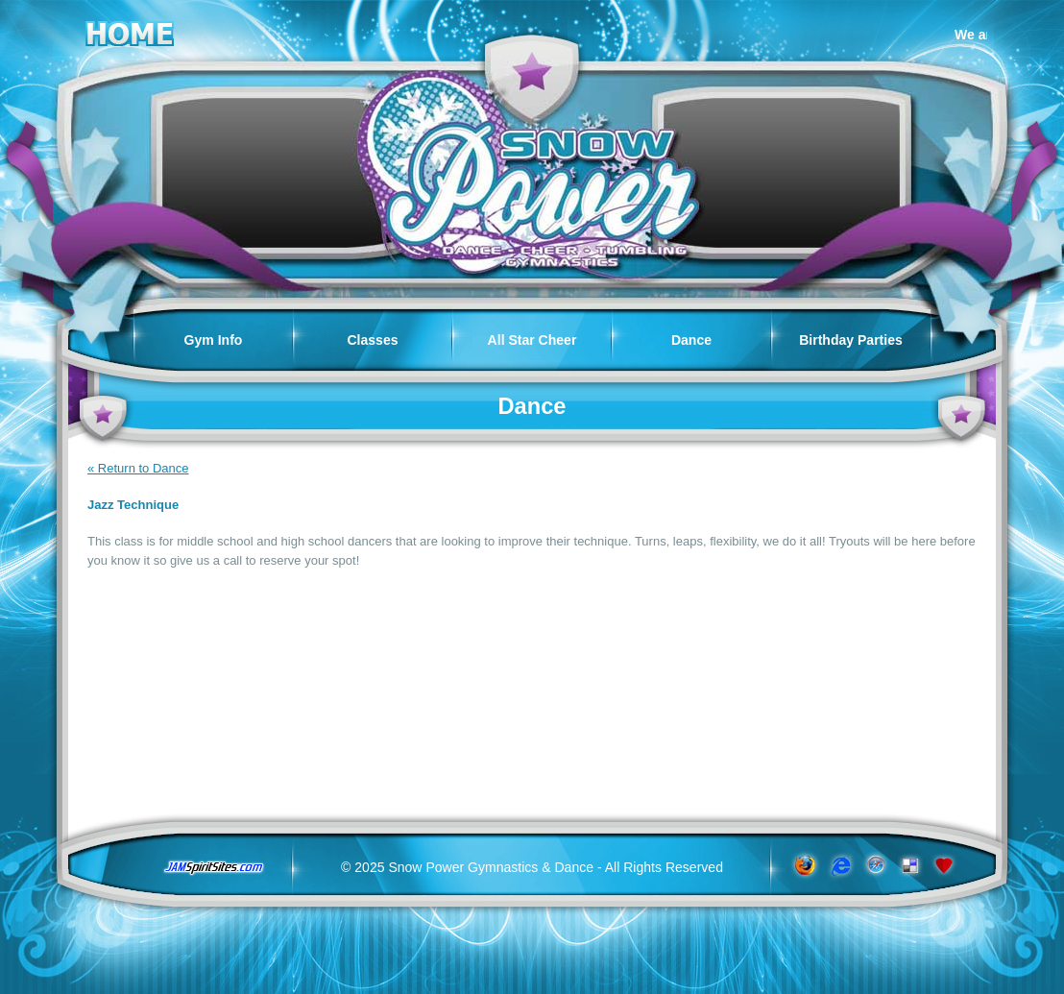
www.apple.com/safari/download (874, 866)
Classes (372, 340)
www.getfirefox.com (803, 866)
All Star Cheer (532, 340)
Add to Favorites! (945, 866)
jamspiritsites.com (213, 868)
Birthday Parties (851, 340)
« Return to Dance (138, 468)
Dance (691, 340)
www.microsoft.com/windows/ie (839, 866)
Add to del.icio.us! (910, 866)
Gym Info (213, 340)
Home (129, 30)
